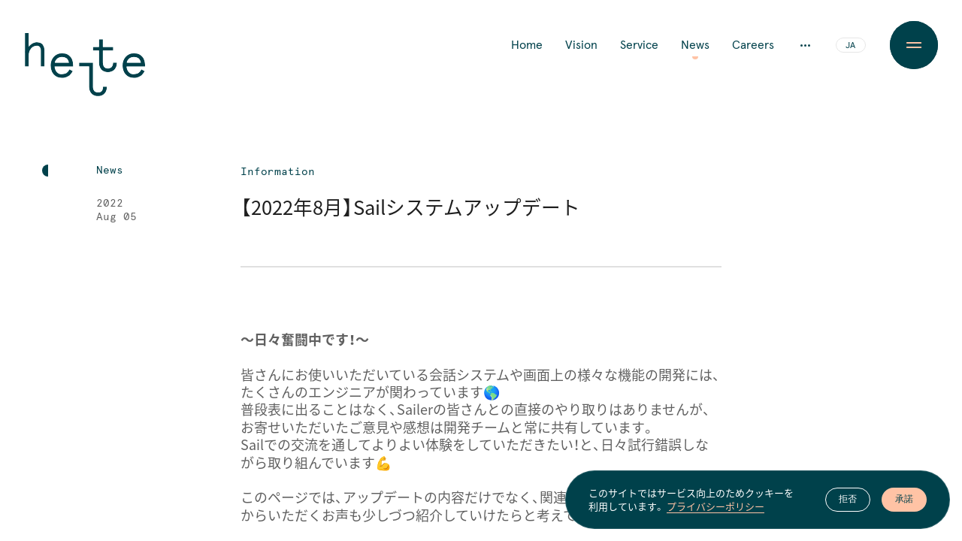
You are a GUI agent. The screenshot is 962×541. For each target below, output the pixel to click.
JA (850, 45)
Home (527, 45)
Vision (581, 45)
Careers (753, 45)
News (695, 45)
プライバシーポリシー (715, 508)
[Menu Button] (914, 45)
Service (639, 45)
